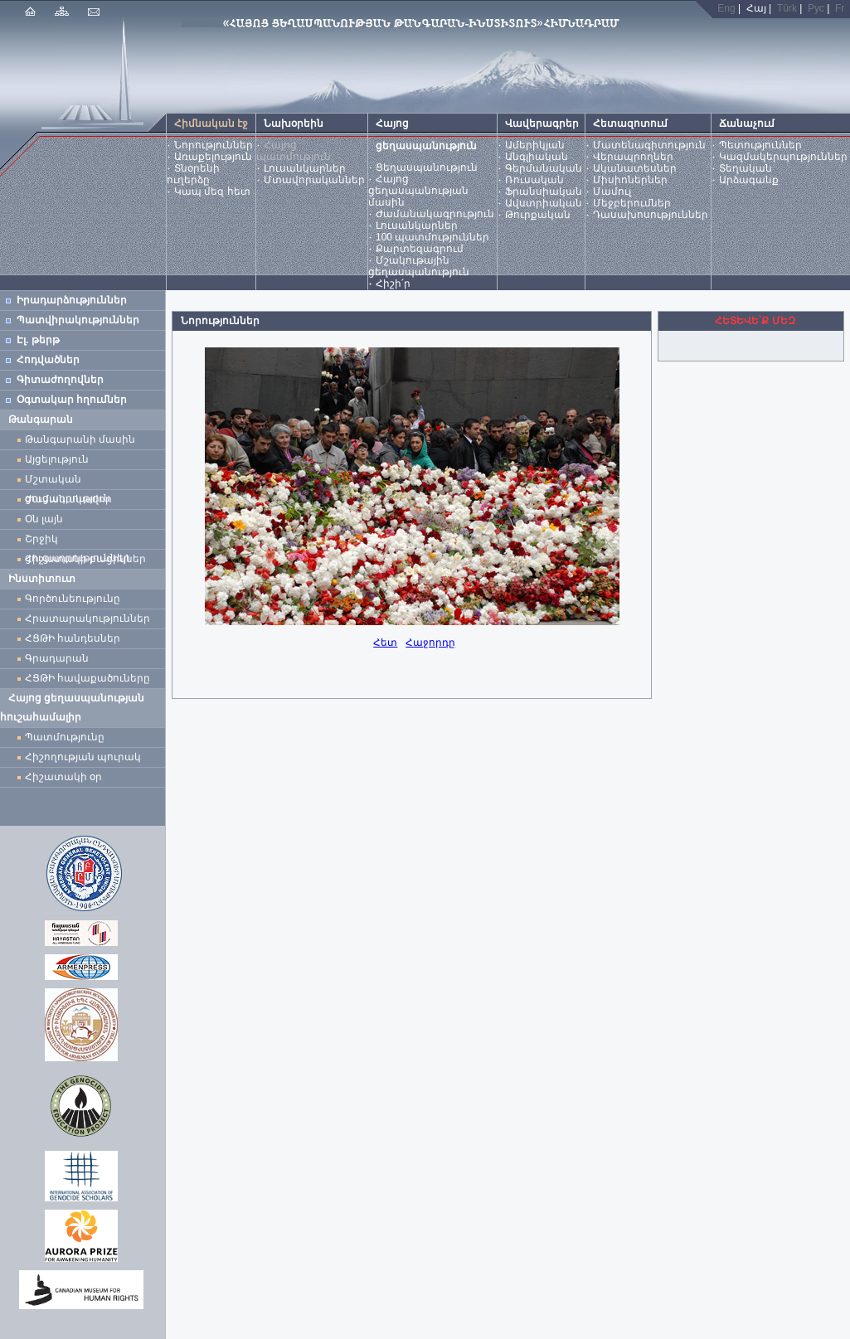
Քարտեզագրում (420, 249)
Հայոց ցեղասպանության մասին (418, 190)
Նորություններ (213, 145)
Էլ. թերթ (38, 340)
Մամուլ (612, 191)
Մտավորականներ (314, 180)
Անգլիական (536, 157)
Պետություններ (760, 145)
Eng (726, 8)
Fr (839, 8)
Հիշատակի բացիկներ (88, 559)
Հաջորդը (430, 642)
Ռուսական (534, 180)
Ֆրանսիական (543, 191)
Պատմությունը (64, 737)
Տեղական (745, 168)
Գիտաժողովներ (60, 380)
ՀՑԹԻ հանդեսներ (75, 638)
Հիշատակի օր (63, 777)
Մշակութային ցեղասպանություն (418, 266)
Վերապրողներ (633, 157)
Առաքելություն (213, 157)
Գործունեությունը (72, 598)
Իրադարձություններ (72, 300)
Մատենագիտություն (649, 145)
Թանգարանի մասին (80, 439)
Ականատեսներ (635, 168)
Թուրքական (538, 215)
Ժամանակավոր (68, 499)
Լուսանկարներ (305, 168)
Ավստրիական (543, 203)
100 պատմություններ (432, 237)
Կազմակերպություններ (783, 157)
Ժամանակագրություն (435, 214)
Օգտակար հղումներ (72, 399)
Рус (816, 8)
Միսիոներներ (630, 180)
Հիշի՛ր (393, 283)
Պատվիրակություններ (78, 320)
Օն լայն (47, 519)
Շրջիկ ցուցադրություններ (80, 541)
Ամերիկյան (535, 145)
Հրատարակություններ (87, 618)
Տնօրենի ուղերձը (193, 174)
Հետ (385, 642)
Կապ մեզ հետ (212, 191)
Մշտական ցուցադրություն (67, 481)
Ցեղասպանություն (427, 167)
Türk (787, 8)
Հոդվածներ (48, 360)
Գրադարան (57, 658)
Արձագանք (749, 180)
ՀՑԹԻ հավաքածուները (87, 678)
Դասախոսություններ (650, 215)
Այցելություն (57, 459)
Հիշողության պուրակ (83, 757)
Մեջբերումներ (632, 203)
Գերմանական (543, 168)
